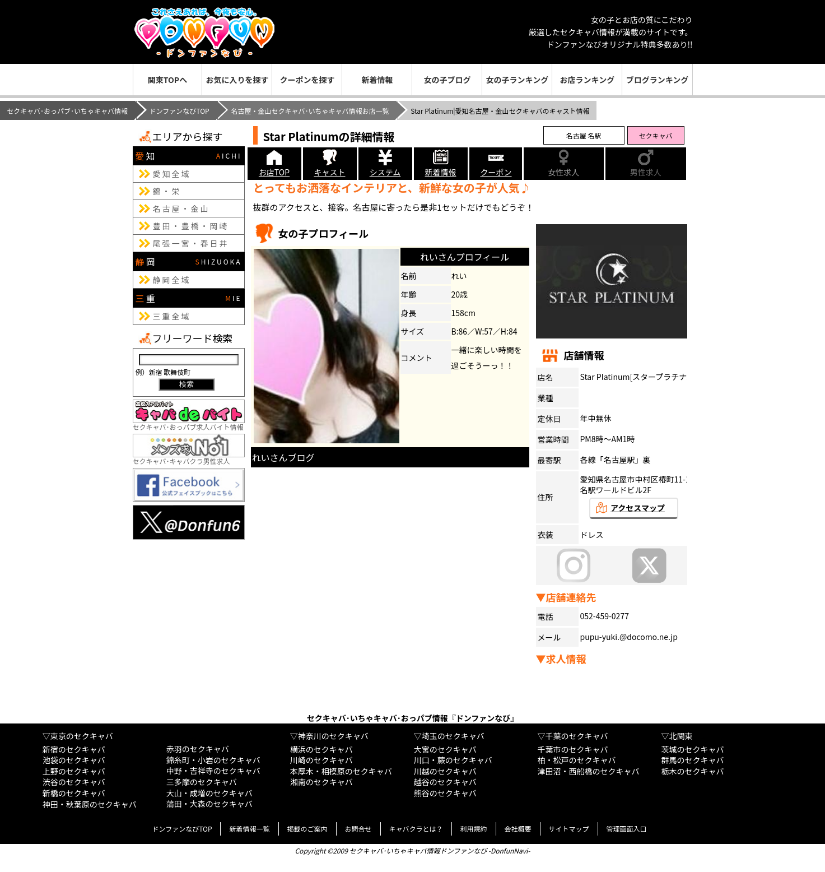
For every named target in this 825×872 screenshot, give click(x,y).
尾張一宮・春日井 (191, 243)
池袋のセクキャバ (74, 760)
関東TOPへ (167, 79)
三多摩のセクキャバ (201, 781)
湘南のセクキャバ (321, 781)
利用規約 (473, 828)
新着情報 (377, 79)
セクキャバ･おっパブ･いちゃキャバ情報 (67, 110)
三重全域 (172, 316)
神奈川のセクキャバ (333, 735)
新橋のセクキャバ (74, 793)
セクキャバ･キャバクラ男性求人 (189, 456)
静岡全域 (172, 279)
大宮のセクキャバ (445, 749)
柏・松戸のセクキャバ (577, 760)
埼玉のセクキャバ (453, 735)
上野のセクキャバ (74, 771)
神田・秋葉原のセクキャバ (90, 804)
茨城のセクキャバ (692, 749)
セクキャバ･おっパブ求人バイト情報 (189, 422)
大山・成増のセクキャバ (209, 793)
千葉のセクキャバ (577, 735)
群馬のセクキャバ (692, 760)
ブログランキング (657, 79)
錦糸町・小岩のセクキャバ (213, 760)
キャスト (330, 172)
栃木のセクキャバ (692, 771)
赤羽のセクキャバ (197, 748)
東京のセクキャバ (81, 735)
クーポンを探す (306, 79)
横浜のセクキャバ (321, 749)
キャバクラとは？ (416, 828)
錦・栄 (167, 191)
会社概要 (518, 828)
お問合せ (358, 828)
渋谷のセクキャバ (74, 781)
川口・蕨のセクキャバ (453, 760)
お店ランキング (587, 79)
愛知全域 (172, 173)
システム (385, 172)
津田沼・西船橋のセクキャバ (589, 771)
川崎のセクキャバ (321, 760)
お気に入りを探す (237, 79)
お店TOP (274, 172)
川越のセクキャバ (445, 771)
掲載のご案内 (307, 828)
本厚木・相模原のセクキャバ (341, 771)
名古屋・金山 (181, 208)
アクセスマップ (637, 507)
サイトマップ (569, 828)
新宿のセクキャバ (74, 749)
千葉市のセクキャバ (573, 749)
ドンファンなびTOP (179, 110)
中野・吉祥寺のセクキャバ (213, 770)
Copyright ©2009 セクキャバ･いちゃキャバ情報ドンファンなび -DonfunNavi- (412, 850)
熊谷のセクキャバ (445, 793)
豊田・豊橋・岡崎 (191, 225)
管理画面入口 (627, 828)
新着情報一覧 (249, 828)
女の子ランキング (517, 79)
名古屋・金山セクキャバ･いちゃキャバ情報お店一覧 (310, 110)
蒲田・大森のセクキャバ (209, 803)
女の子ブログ (446, 79)
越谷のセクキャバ (445, 781)
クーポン (496, 172)
